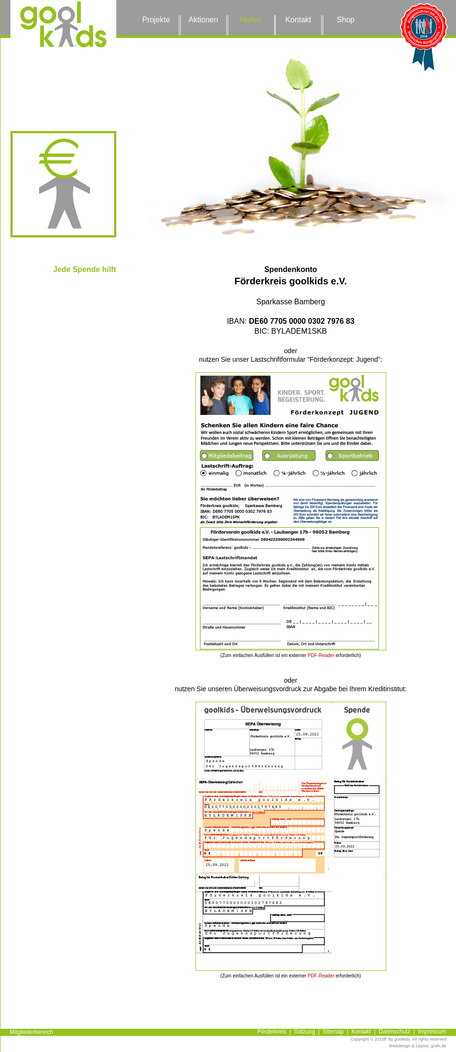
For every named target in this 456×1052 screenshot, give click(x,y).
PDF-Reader (320, 655)
